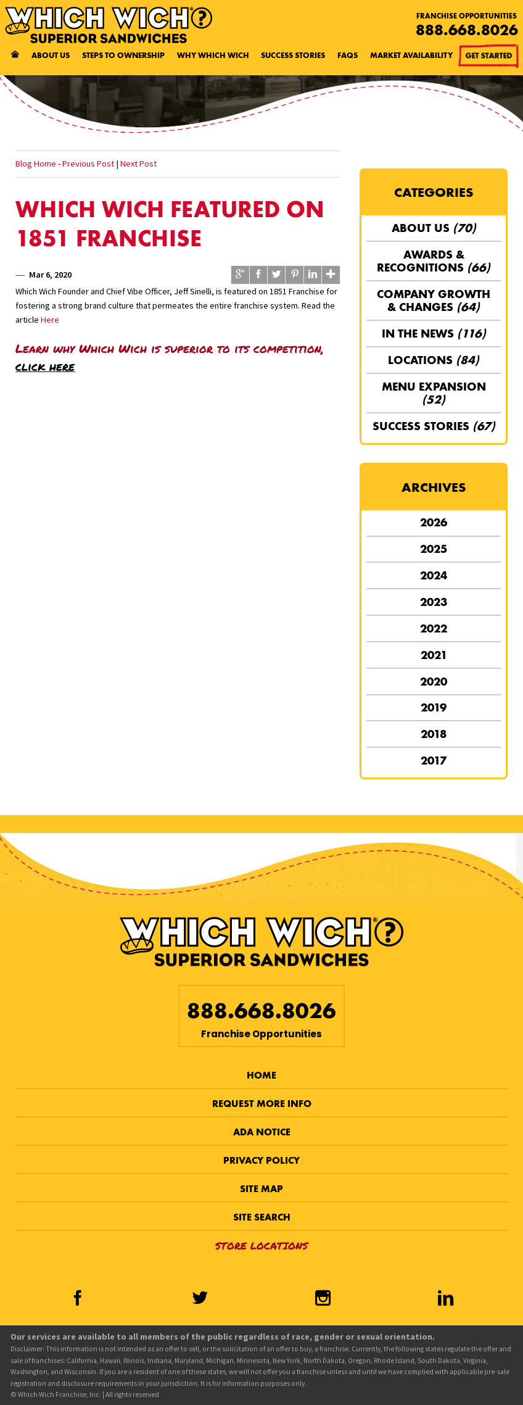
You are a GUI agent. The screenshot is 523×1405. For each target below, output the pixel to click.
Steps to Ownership (123, 55)
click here (45, 366)
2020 (433, 681)
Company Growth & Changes (433, 300)
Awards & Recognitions (433, 261)
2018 (434, 734)
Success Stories (293, 55)
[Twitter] (200, 1299)
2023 (433, 602)
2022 (433, 628)
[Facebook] (76, 1299)
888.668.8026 (467, 29)
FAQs (347, 55)
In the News (434, 333)
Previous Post (88, 163)
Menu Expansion (434, 393)
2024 (433, 575)
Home (261, 1075)
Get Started (489, 58)
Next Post (138, 163)
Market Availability (411, 55)
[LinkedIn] (445, 1299)
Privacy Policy (261, 1160)
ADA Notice (261, 1132)
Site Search (261, 1217)
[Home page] (15, 55)
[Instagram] (323, 1299)
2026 (433, 522)
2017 (434, 760)
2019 (434, 707)
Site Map (261, 1189)
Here (50, 319)
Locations (433, 360)
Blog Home (35, 163)
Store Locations (261, 1245)
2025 (433, 549)
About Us (50, 55)
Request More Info (261, 1103)
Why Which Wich (213, 55)
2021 (434, 655)
